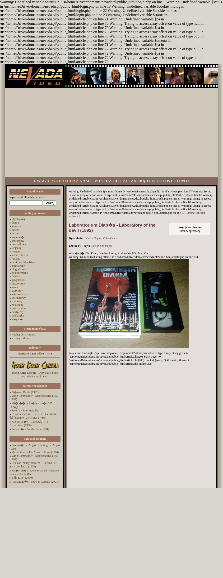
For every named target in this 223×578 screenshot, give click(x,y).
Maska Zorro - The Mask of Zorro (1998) (35, 452)
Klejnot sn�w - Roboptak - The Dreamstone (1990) (28, 423)
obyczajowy (18, 219)
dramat (15, 222)
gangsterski (18, 280)
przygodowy (19, 244)
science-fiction (20, 255)
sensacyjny (18, 240)
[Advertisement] (44, 132)
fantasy (16, 276)
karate (15, 287)
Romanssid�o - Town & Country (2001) (35, 481)
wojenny (16, 248)
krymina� (18, 237)
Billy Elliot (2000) (22, 477)
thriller (15, 233)
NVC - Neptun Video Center (101, 238)
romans (16, 258)
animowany (18, 265)
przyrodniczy (19, 308)
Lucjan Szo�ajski (101, 245)
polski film (18, 315)
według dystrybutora (23, 334)
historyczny (18, 283)
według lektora (20, 338)
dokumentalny (20, 273)
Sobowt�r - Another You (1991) (30, 429)
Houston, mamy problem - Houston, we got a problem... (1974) (33, 464)
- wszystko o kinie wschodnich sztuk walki (35, 374)
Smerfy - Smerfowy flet (25, 410)
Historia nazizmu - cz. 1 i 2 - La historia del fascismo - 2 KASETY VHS (33, 415)
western (16, 251)
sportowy (17, 301)
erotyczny (17, 290)
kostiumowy (19, 297)
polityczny (18, 312)
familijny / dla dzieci (23, 262)
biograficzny (19, 269)
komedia (16, 226)
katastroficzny (20, 294)
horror (15, 229)
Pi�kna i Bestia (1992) (25, 392)
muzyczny (17, 305)
